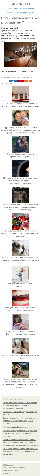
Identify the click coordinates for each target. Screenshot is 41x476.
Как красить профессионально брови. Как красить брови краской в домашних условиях (20, 433)
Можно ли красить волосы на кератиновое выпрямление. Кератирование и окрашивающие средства (20, 405)
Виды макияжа (29, 8)
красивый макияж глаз (13, 77)
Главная (8, 8)
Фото (31, 13)
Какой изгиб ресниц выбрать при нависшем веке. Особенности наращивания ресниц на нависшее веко (20, 451)
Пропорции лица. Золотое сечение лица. (19, 427)
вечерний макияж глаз (27, 77)
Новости (17, 8)
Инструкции (22, 13)
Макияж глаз (20, 4)
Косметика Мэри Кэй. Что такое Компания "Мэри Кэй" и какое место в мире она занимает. (20, 420)
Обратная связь (7, 473)
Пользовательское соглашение (17, 467)
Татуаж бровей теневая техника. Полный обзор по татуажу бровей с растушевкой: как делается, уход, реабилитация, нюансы (20, 442)
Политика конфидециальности (11, 470)
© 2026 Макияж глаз (8, 464)
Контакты (5, 467)
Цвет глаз (11, 13)
